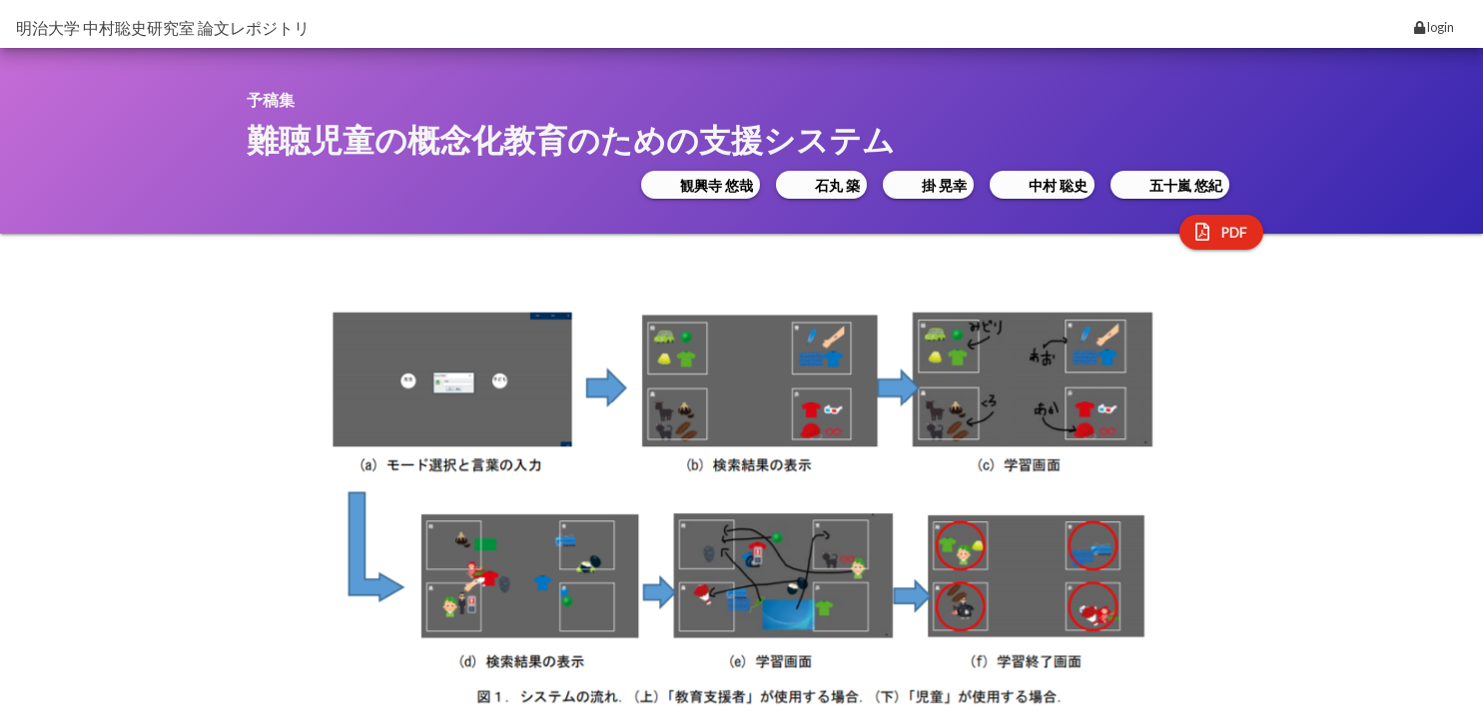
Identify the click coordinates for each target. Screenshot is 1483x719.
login (1434, 27)
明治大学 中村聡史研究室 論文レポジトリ (163, 27)
